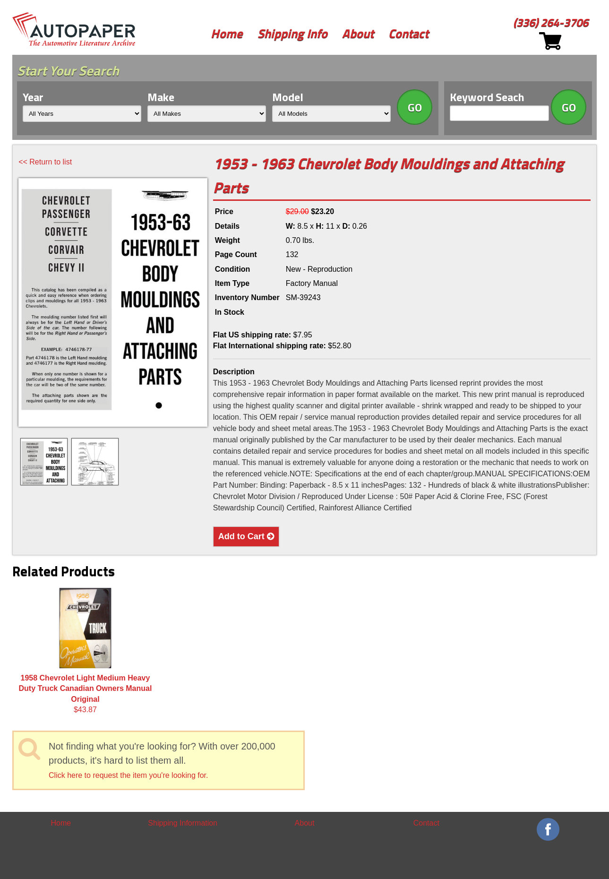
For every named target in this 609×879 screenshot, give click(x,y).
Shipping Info (292, 33)
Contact (408, 33)
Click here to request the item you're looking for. (128, 775)
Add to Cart (246, 536)
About (358, 33)
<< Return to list (45, 162)
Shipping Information (182, 823)
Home (226, 33)
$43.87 (85, 651)
